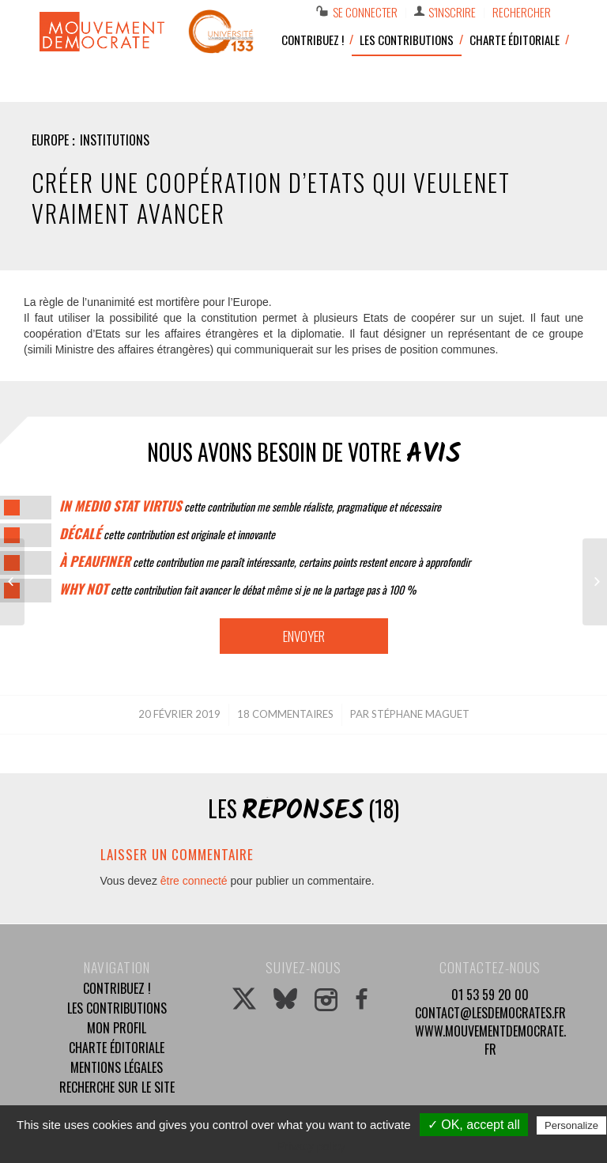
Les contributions (117, 1008)
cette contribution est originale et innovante (167, 534)
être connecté (194, 880)
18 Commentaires (285, 714)
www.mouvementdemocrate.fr (490, 1040)
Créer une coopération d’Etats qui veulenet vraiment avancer (271, 197)
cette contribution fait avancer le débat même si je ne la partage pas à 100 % (237, 589)
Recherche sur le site (117, 1087)
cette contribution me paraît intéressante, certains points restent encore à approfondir (264, 561)
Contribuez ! (117, 988)
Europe (50, 139)
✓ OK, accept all (474, 1124)
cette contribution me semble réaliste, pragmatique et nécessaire (250, 506)
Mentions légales (116, 1067)
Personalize (571, 1125)
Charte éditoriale (116, 1047)
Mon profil (116, 1027)
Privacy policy (311, 1146)
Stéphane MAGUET (420, 714)
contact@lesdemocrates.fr (490, 1012)
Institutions (114, 139)
